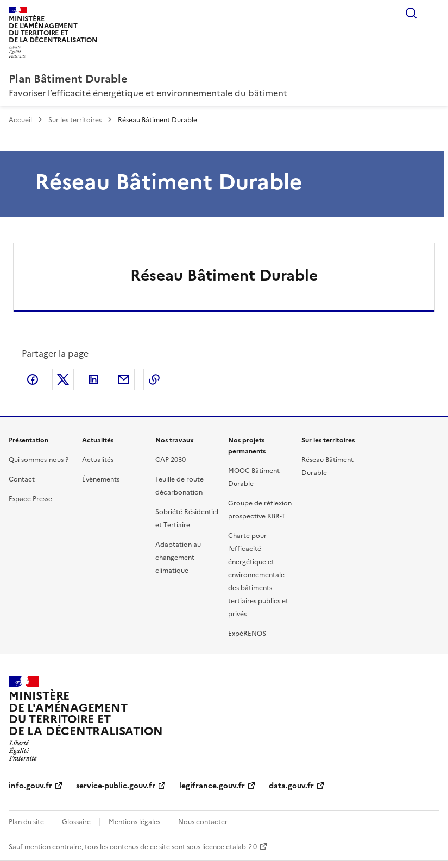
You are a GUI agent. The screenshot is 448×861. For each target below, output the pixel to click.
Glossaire (76, 822)
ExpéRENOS (247, 633)
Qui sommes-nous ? (38, 460)
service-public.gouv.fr (115, 786)
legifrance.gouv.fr (212, 786)
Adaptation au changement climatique (178, 557)
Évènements (100, 479)
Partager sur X (63, 379)
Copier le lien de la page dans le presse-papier (154, 379)
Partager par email (124, 379)
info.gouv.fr (30, 786)
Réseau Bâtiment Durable (224, 275)
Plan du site (26, 822)
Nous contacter (203, 822)
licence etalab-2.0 (229, 847)
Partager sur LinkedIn (93, 379)
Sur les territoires (75, 120)
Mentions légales (134, 822)
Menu (433, 13)
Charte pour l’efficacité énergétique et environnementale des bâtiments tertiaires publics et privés (258, 575)
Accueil (20, 120)
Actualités (97, 460)
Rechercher (411, 13)
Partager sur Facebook (32, 379)
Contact (22, 479)
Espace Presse (30, 499)
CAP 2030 (170, 460)
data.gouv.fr (291, 786)
